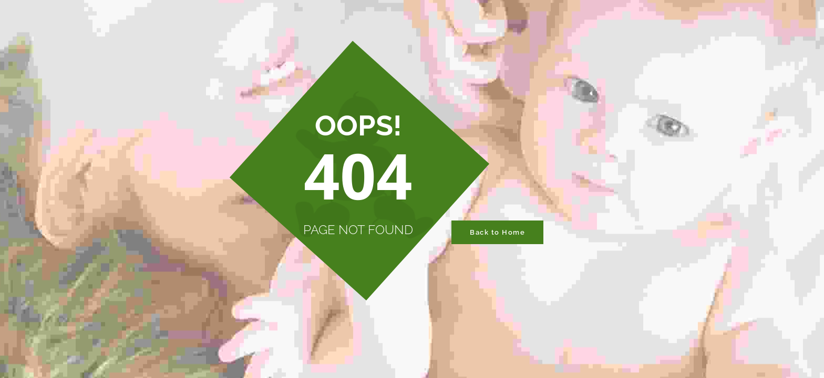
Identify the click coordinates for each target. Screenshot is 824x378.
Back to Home (497, 232)
